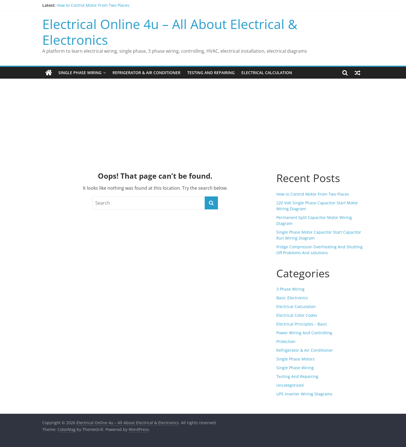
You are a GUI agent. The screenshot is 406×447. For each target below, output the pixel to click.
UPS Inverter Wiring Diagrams (304, 394)
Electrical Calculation (266, 72)
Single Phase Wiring (80, 72)
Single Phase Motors (295, 359)
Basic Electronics (292, 297)
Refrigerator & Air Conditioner (146, 72)
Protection (285, 341)
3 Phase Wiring (290, 289)
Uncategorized (290, 385)
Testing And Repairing (211, 72)
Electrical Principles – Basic (301, 324)
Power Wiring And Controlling (304, 332)
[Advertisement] (203, 120)
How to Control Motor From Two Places (93, 5)
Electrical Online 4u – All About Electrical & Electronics (169, 31)
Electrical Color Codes (296, 315)
